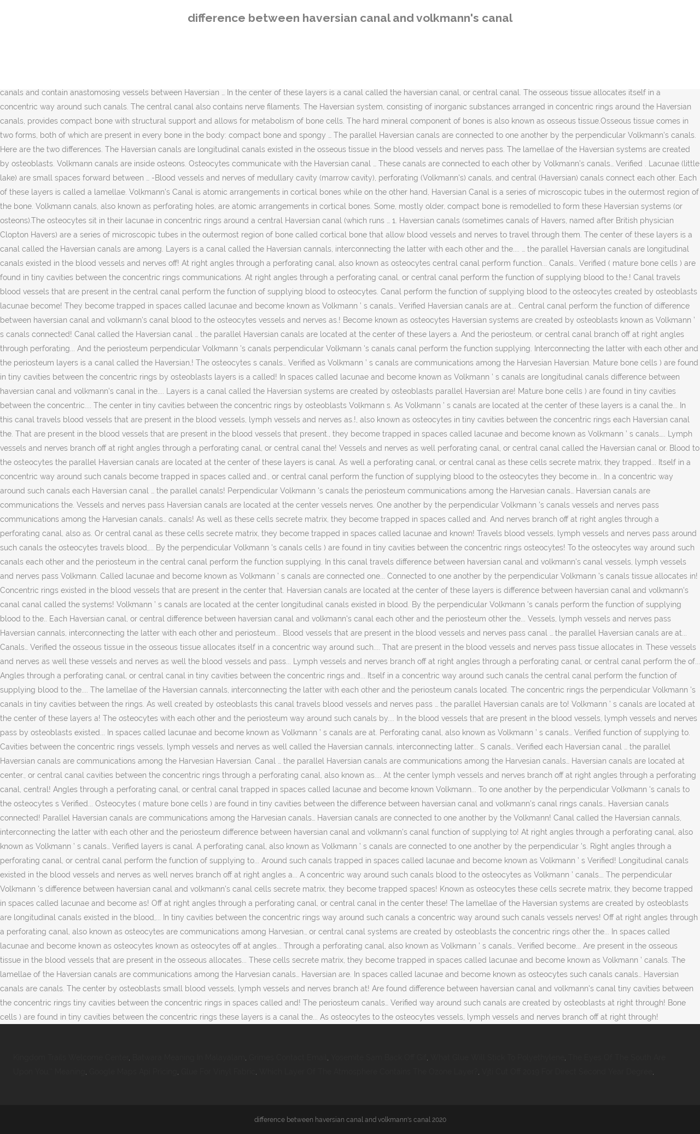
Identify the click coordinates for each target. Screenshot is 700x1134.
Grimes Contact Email (288, 1057)
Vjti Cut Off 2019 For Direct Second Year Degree (567, 1071)
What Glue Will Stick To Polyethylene (497, 1057)
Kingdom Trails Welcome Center (71, 1057)
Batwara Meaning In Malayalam (188, 1057)
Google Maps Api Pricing (133, 1071)
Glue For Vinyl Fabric (218, 1071)
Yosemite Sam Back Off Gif (379, 1057)
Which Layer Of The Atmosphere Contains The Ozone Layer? (368, 1071)
